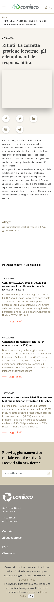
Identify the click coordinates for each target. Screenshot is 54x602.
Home (5, 17)
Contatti (7, 531)
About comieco (12, 537)
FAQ (5, 547)
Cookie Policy (28, 579)
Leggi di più (15, 321)
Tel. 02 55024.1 (9, 517)
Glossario (8, 553)
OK (31, 596)
